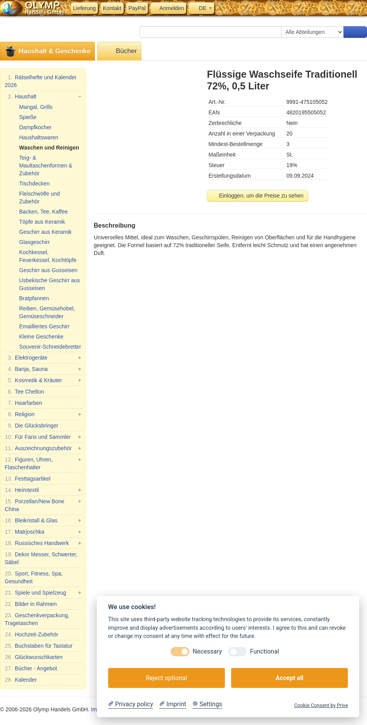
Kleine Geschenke (41, 336)
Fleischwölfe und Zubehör (39, 198)
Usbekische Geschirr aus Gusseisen (49, 284)
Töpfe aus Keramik (42, 222)
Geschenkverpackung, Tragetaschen (37, 618)
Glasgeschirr (34, 242)
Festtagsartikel (27, 479)
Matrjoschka (43, 532)
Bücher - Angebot (31, 668)
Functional (264, 651)
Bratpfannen (34, 298)
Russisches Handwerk (43, 543)
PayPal (137, 8)
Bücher (119, 51)
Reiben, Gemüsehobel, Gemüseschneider (47, 312)
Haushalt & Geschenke (47, 51)
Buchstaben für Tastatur (39, 646)
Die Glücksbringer (31, 425)
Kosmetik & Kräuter (43, 380)
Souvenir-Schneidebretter (50, 347)
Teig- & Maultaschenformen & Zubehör (45, 165)
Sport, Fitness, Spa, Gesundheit (34, 577)
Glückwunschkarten (33, 657)
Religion (43, 414)
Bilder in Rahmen (31, 604)
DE (201, 8)
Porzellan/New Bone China (43, 504)
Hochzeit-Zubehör (31, 634)
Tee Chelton (24, 391)
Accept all (289, 678)
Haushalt (43, 96)
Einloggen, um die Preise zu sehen (257, 195)
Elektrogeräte (43, 358)
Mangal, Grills (36, 107)
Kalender (21, 680)
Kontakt (112, 8)
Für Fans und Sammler (43, 437)
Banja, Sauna (43, 369)
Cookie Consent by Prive (321, 705)
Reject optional (166, 678)
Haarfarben (23, 403)
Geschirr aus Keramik (45, 232)
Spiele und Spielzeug (43, 593)
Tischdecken (34, 183)
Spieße (27, 117)
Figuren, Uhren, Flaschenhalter (43, 463)
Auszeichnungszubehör (43, 448)
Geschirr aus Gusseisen (48, 270)
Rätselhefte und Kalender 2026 (41, 80)
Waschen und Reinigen (49, 147)
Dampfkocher (35, 127)
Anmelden (168, 8)
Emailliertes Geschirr (44, 326)
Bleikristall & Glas (43, 520)
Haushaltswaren (38, 137)
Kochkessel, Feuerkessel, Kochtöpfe (48, 256)
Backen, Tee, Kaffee (43, 211)
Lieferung (84, 8)
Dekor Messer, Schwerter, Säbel (41, 557)
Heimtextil (43, 490)
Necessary (207, 651)
